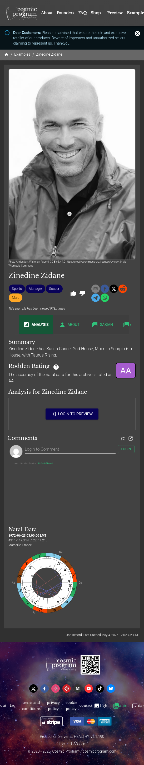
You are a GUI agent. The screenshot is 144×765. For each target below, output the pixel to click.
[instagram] (55, 688)
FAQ (82, 13)
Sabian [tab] (102, 324)
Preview (115, 13)
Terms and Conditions (31, 706)
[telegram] (95, 298)
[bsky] (111, 688)
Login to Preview (72, 414)
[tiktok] (100, 688)
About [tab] (69, 324)
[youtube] (89, 688)
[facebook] (105, 289)
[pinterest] (66, 688)
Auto (120, 706)
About (46, 13)
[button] (17, 289)
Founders (65, 13)
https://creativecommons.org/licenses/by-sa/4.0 (94, 261)
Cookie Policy (71, 706)
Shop (96, 13)
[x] (114, 289)
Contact (86, 706)
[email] (95, 289)
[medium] (77, 688)
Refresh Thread (45, 463)
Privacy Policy (53, 706)
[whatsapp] (105, 298)
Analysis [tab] (36, 324)
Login (126, 449)
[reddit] (122, 289)
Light (101, 706)
